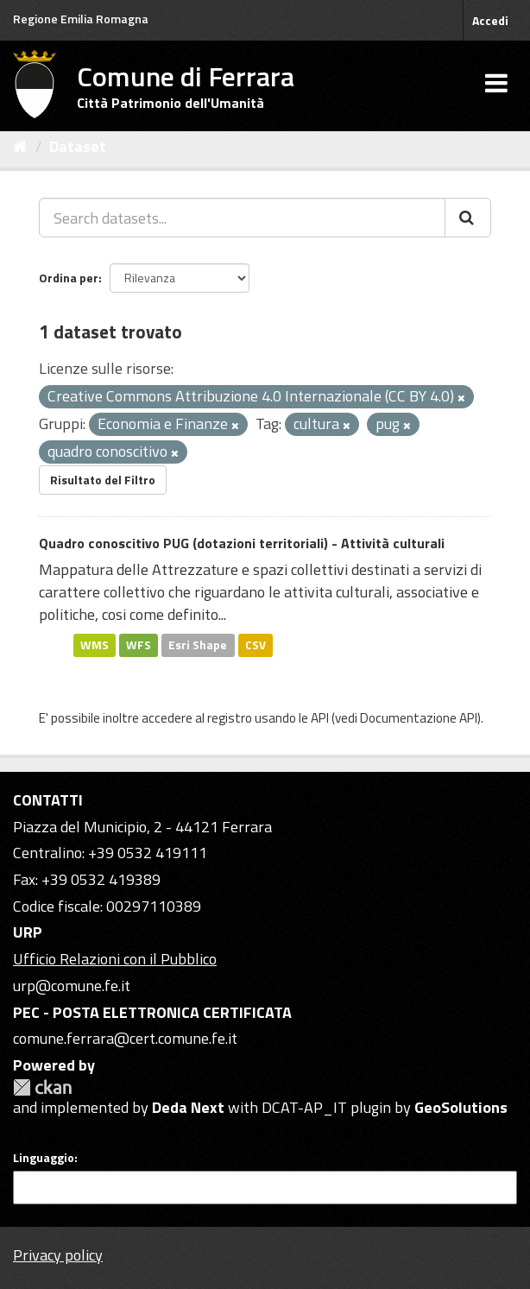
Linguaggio (43, 1157)
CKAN (42, 1087)
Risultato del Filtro (102, 480)
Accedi (490, 20)
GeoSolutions (461, 1107)
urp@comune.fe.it (71, 985)
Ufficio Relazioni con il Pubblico (115, 958)
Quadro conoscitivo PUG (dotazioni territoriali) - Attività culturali (242, 543)
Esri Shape (197, 645)
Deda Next (188, 1107)
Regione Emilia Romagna (80, 18)
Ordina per (68, 278)
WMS (94, 645)
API (320, 718)
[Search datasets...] (242, 217)
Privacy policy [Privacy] (58, 1255)
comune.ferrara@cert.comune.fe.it (125, 1038)
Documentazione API (418, 718)
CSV (255, 645)
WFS (138, 645)
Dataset (77, 146)
